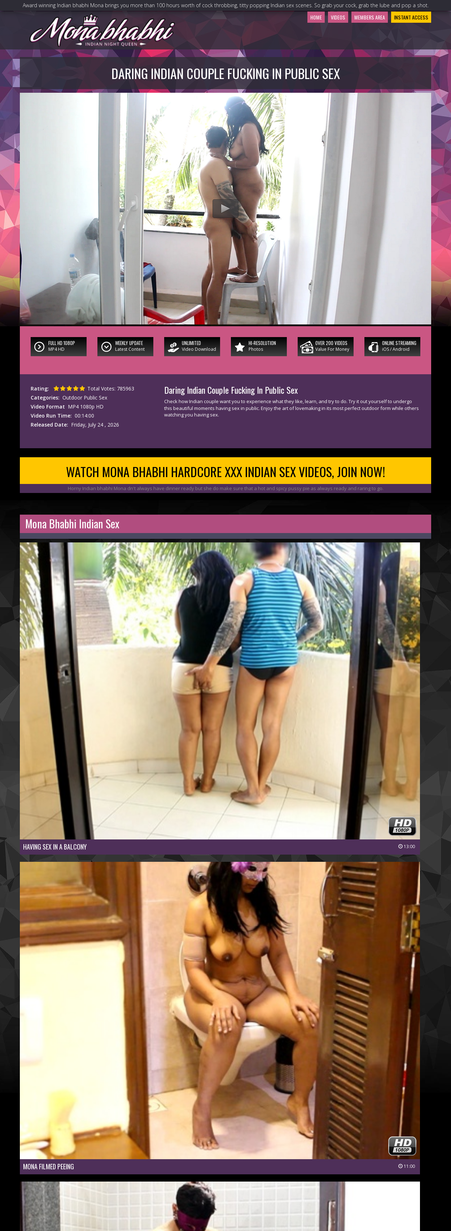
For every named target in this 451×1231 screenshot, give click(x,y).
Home (286, 44)
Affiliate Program (307, 1177)
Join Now (175, 1177)
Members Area (352, 44)
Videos (312, 44)
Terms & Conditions (244, 1187)
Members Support (260, 1177)
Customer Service (212, 1177)
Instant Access (405, 44)
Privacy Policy (199, 1187)
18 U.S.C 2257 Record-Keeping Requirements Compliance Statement (225, 1197)
